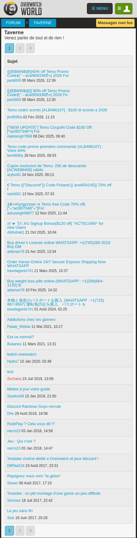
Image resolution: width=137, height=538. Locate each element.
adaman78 (15, 251)
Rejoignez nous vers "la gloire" (34, 476)
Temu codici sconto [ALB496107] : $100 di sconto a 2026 (57, 110)
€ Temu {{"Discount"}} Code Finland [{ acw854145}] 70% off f (59, 187)
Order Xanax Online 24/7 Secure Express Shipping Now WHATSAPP (56, 264)
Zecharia (14, 379)
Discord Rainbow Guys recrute (34, 406)
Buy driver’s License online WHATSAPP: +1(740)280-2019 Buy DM (58, 244)
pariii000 (14, 80)
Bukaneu (14, 344)
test (10, 371)
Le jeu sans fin (20, 510)
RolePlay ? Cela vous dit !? (31, 423)
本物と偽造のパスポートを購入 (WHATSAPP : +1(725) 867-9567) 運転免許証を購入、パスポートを (55, 302)
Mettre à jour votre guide (28, 389)
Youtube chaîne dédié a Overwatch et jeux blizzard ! (52, 458)
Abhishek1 (15, 232)
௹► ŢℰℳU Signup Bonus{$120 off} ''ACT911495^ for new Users (55, 225)
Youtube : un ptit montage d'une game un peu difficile (53, 493)
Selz (10, 518)
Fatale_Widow (18, 327)
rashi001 (14, 194)
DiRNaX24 (15, 466)
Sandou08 (15, 396)
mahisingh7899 (19, 136)
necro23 (13, 431)
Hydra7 (13, 361)
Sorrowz (13, 500)
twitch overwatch (21, 354)
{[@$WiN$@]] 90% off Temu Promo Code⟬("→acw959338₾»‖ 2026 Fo (38, 92)
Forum (13, 22)
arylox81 (14, 175)
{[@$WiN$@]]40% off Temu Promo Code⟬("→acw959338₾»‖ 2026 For (38, 73)
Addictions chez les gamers (31, 319)
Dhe (10, 413)
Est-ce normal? (20, 337)
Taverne (43, 22)
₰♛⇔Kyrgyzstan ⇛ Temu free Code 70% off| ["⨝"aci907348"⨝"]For (46, 206)
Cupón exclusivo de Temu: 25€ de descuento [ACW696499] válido (46, 167)
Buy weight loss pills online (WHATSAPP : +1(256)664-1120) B (55, 283)
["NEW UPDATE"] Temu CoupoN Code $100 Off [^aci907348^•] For (49, 129)
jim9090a (14, 117)
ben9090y (15, 155)
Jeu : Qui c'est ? (21, 441)
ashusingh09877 (20, 213)
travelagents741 (20, 271)
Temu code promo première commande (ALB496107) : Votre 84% (55, 148)
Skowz (12, 483)
